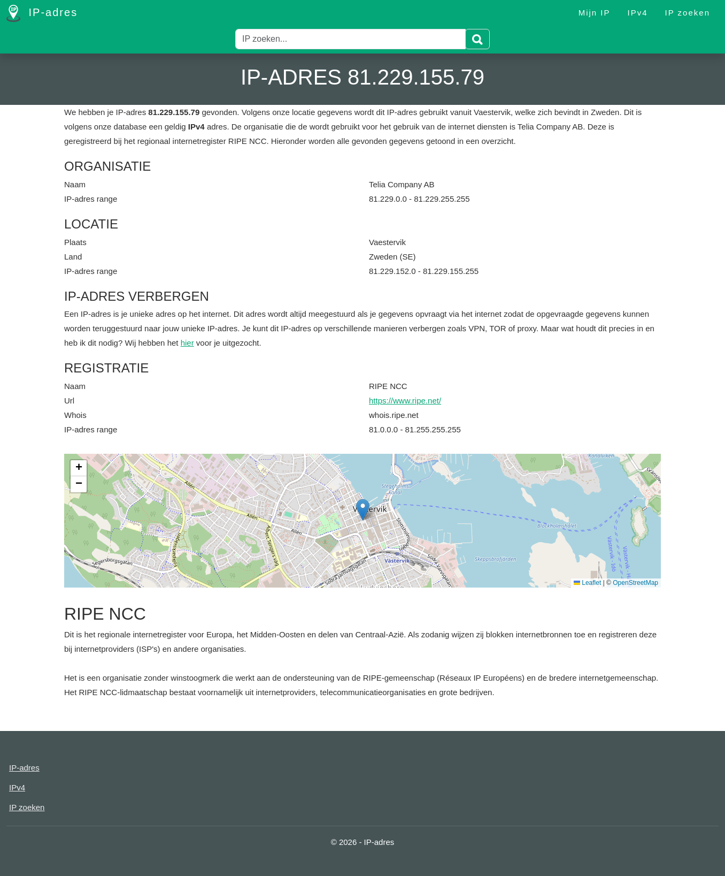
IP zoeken (687, 12)
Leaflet (587, 582)
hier (187, 342)
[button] (362, 510)
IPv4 (638, 12)
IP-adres (42, 13)
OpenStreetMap (635, 582)
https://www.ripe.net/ (405, 400)
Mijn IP (595, 12)
